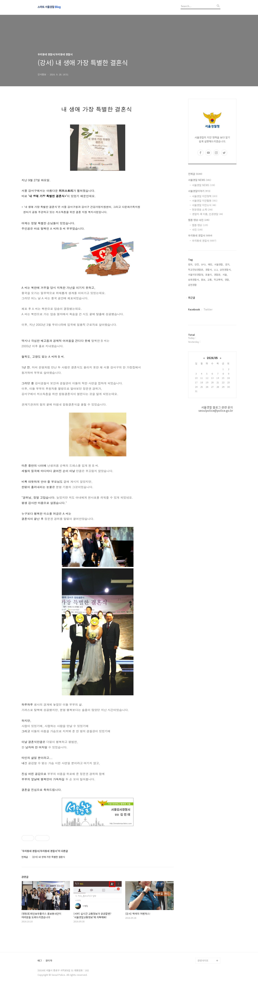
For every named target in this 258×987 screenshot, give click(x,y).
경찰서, (208, 269)
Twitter (208, 309)
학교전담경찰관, (196, 269)
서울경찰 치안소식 (204, 205)
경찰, (227, 279)
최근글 (191, 297)
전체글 (195, 174)
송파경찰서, (194, 279)
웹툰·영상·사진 (198, 220)
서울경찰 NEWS (199, 180)
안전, (197, 264)
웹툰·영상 (200, 225)
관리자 (49, 960)
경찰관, (217, 274)
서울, (225, 274)
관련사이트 (203, 960)
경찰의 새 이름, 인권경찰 (207, 214)
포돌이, (208, 274)
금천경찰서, (225, 269)
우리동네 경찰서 (200, 235)
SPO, (203, 264)
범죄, (190, 264)
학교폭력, (218, 279)
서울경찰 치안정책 (204, 196)
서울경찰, (219, 264)
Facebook (194, 309)
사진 (197, 229)
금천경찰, (192, 284)
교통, (209, 279)
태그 (40, 960)
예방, (210, 264)
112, (216, 269)
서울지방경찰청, (196, 274)
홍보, (203, 279)
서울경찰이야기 (199, 191)
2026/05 (212, 358)
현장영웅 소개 (202, 209)
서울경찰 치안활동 (204, 200)
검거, (227, 264)
